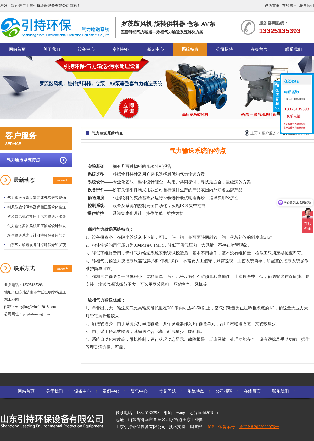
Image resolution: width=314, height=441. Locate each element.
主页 (254, 133)
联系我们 (306, 6)
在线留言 (289, 6)
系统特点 (190, 49)
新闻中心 (155, 49)
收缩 (276, 96)
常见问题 (167, 391)
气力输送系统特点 (23, 160)
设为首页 (272, 6)
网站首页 (17, 49)
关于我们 (51, 49)
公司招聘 (224, 49)
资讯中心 (139, 391)
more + (62, 180)
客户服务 (269, 133)
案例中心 (121, 49)
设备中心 (86, 49)
